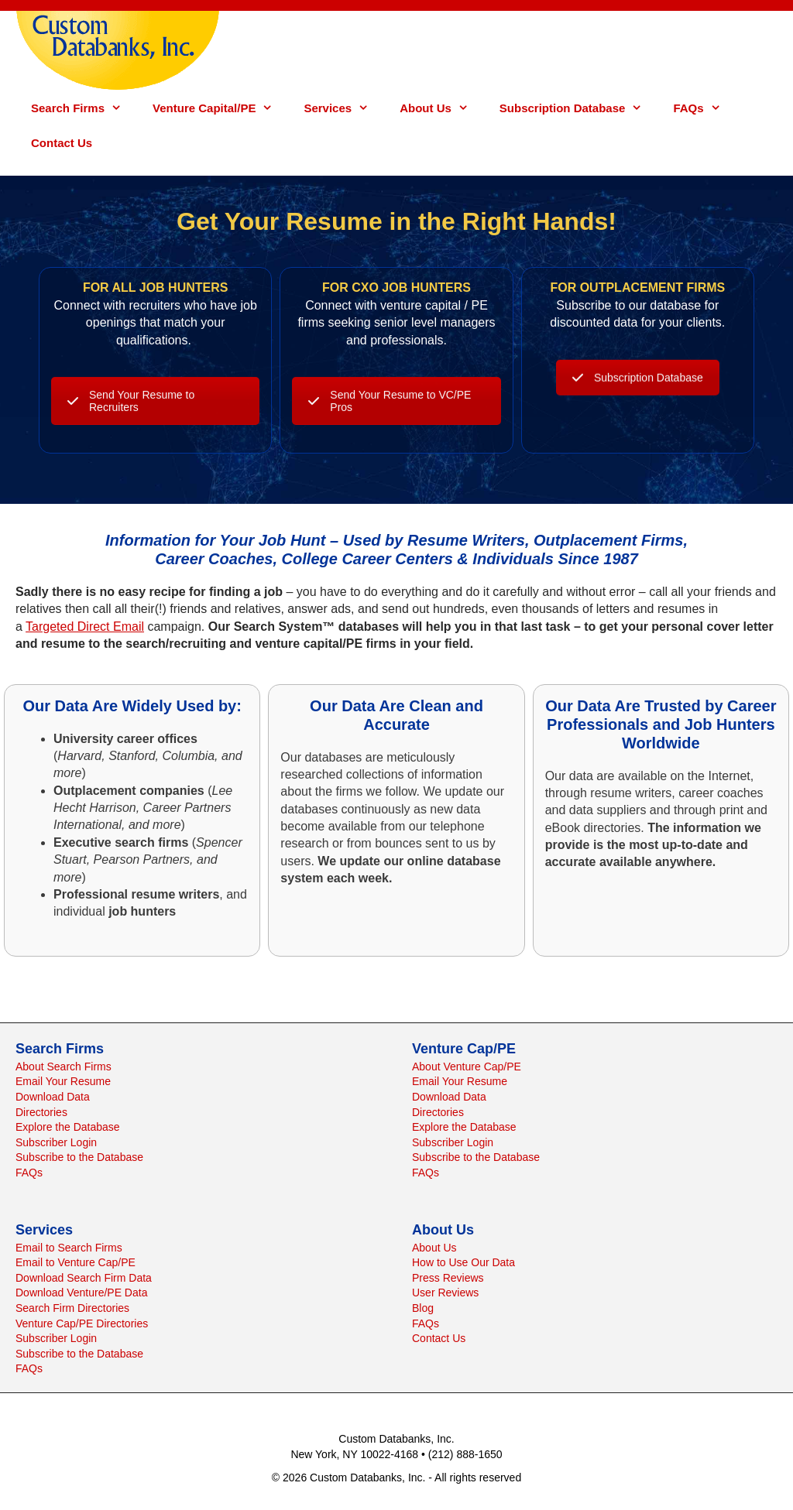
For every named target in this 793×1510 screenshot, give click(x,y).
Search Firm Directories (72, 1308)
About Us (442, 108)
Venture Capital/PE (220, 108)
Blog (423, 1308)
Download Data (52, 1097)
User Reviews (445, 1292)
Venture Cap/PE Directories (81, 1323)
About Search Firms (63, 1066)
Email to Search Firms (68, 1247)
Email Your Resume (63, 1081)
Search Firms (84, 108)
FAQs (704, 108)
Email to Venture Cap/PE (75, 1262)
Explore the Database (67, 1127)
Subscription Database (578, 108)
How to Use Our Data (463, 1262)
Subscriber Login (56, 1142)
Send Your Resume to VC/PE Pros (389, 438)
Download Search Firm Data (83, 1278)
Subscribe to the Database (79, 1157)
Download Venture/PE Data (81, 1292)
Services (344, 108)
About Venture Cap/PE (466, 1066)
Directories (41, 1112)
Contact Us (61, 142)
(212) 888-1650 (465, 1454)
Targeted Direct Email (85, 626)
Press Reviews (448, 1278)
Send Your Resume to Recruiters (130, 438)
